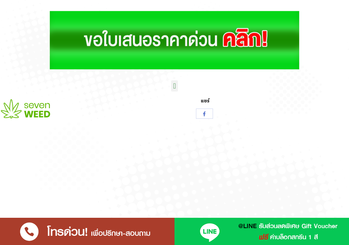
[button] (174, 86)
